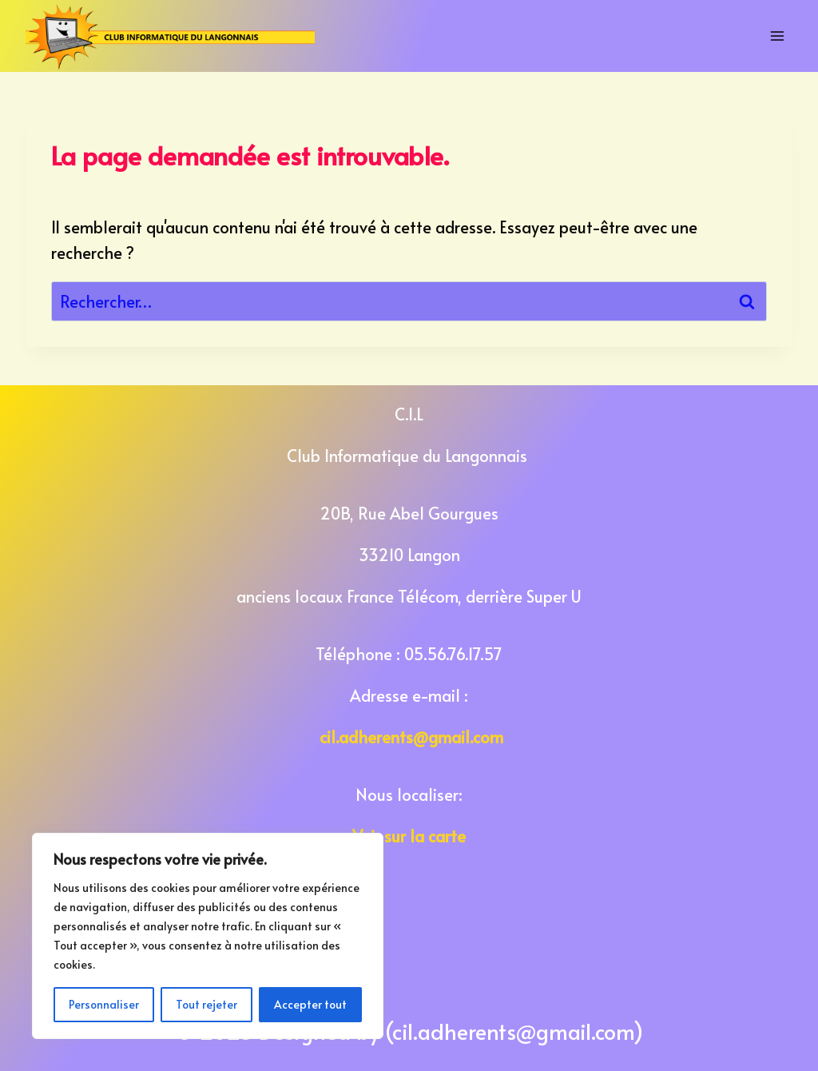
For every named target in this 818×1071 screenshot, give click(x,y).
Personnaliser (104, 1004)
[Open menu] (777, 35)
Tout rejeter (206, 1004)
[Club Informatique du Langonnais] (170, 36)
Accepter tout (310, 1004)
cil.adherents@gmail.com (411, 737)
